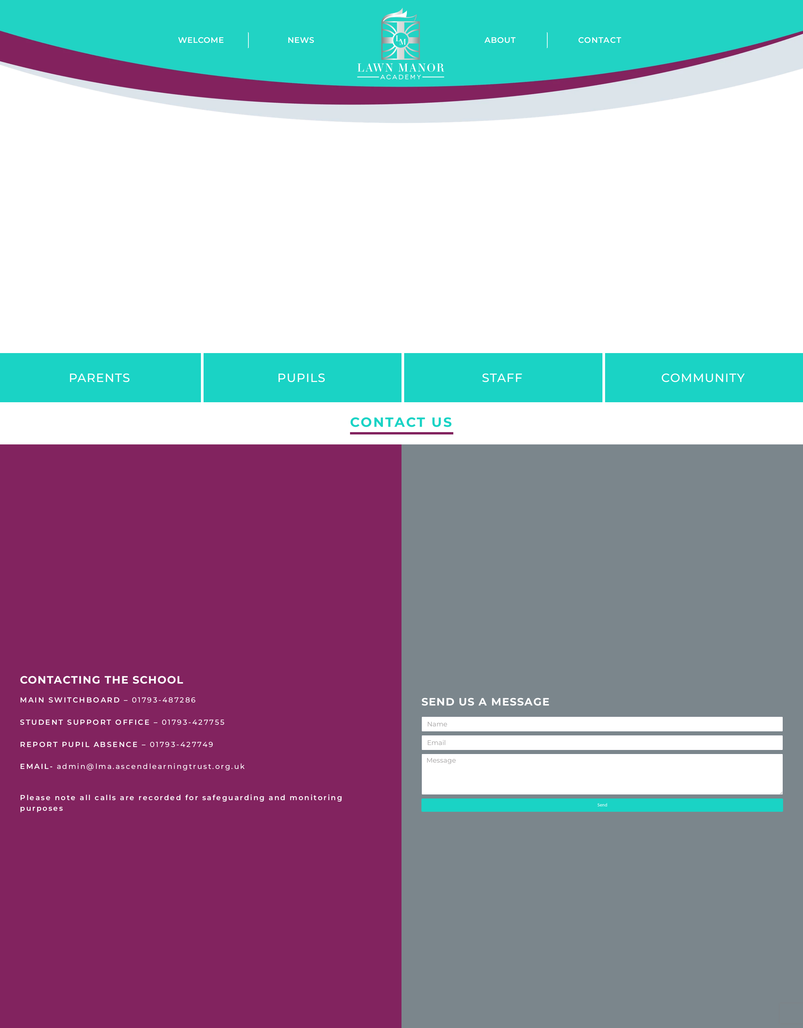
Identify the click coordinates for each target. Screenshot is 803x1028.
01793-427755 (194, 723)
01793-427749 (182, 745)
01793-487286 (164, 701)
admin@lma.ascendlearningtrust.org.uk (151, 767)
